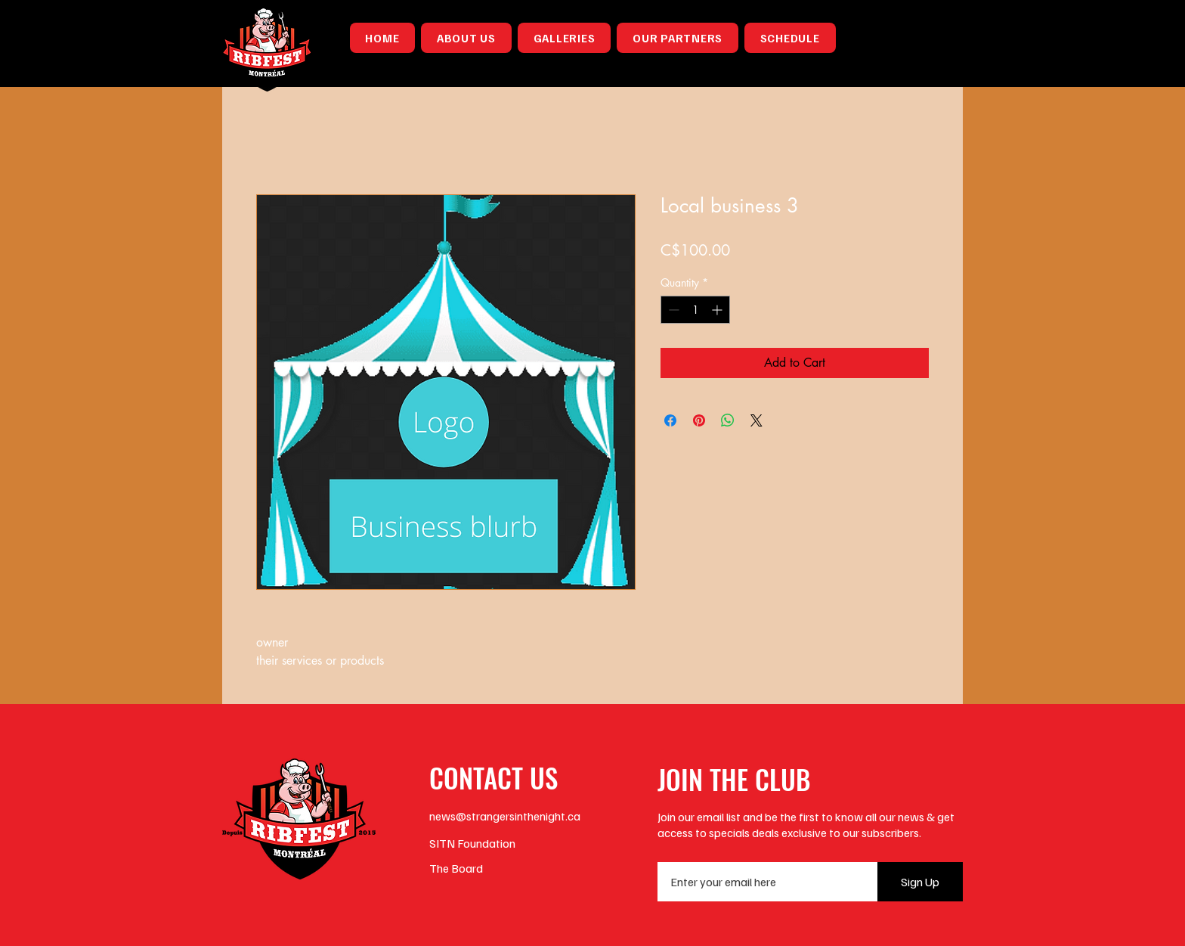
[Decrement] (672, 309)
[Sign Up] (920, 881)
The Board (456, 868)
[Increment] (718, 309)
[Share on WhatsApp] (728, 420)
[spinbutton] (695, 309)
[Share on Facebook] (670, 420)
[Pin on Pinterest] (699, 420)
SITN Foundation (472, 843)
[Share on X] (756, 420)
